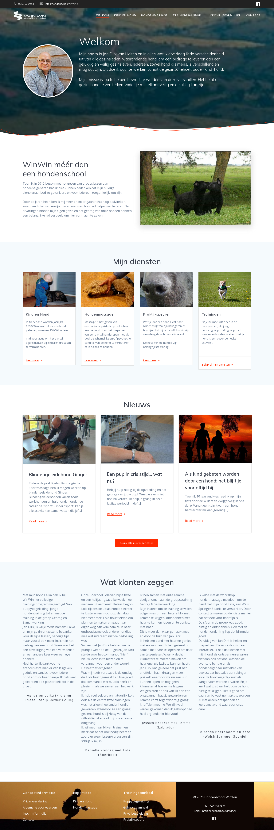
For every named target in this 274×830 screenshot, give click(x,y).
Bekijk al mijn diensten (218, 368)
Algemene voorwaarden (40, 807)
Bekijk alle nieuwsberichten (136, 551)
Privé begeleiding (135, 813)
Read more (36, 530)
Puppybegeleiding (136, 801)
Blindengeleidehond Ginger (58, 483)
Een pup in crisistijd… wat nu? (134, 486)
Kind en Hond (125, 15)
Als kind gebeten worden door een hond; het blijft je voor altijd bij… (213, 489)
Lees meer (33, 368)
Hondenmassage (154, 15)
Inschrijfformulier (225, 15)
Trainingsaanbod (187, 15)
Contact (253, 15)
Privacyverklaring (35, 801)
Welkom (102, 15)
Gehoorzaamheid (135, 807)
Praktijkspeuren (134, 819)
